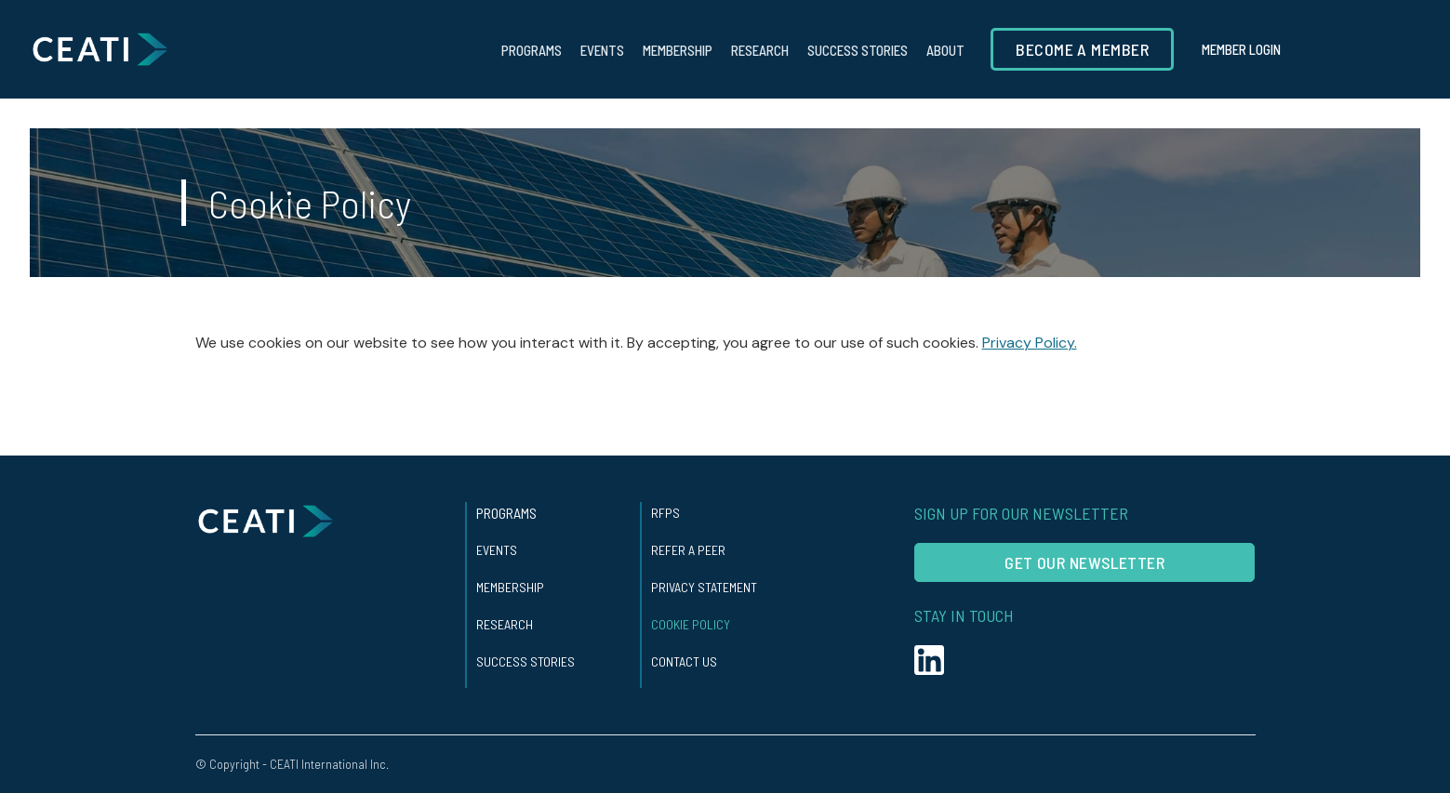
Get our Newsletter (1084, 562)
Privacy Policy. (1029, 342)
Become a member (1082, 49)
